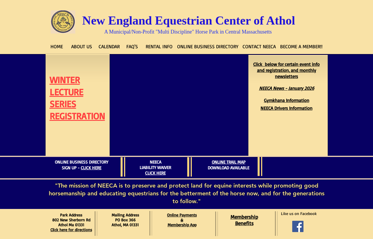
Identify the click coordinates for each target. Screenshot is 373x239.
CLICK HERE (91, 168)
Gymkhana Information (286, 100)
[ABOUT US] (81, 46)
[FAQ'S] (132, 46)
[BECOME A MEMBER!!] (301, 46)
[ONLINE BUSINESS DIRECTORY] (207, 46)
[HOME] (57, 46)
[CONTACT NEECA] (259, 46)
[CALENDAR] (109, 46)
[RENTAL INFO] (159, 46)
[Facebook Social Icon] (297, 226)
